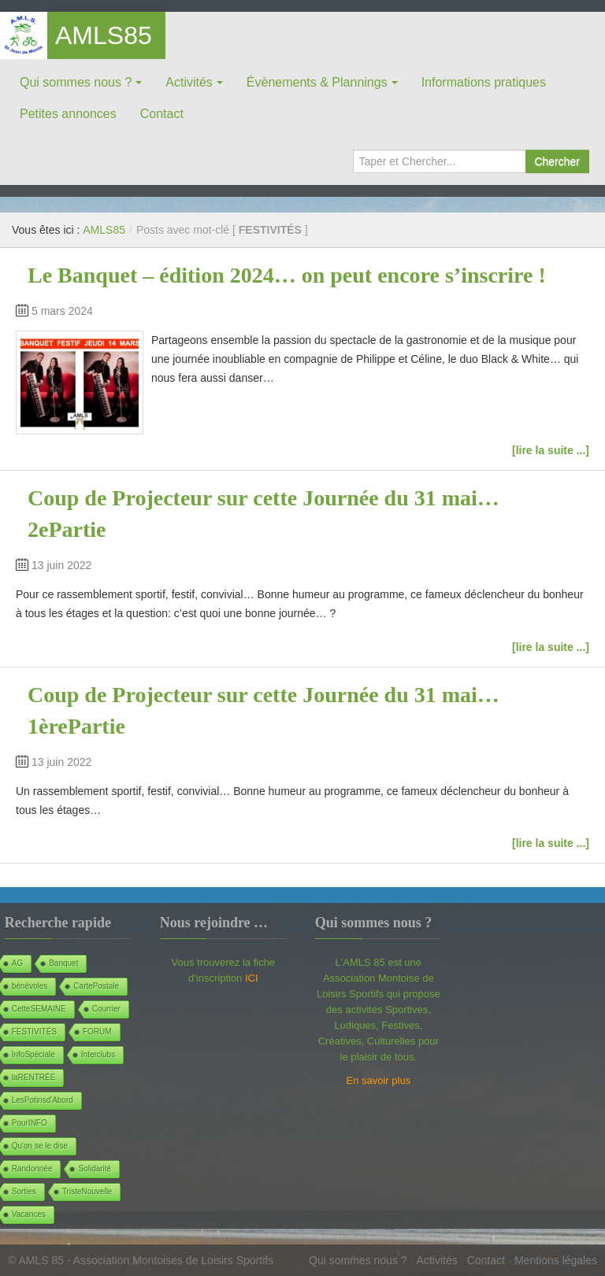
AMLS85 (103, 35)
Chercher (557, 161)
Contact (162, 113)
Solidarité (94, 1168)
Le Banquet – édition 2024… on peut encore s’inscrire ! (287, 275)
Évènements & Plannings (317, 82)
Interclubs (98, 1054)
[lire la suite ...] (550, 450)
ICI (251, 978)
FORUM (97, 1031)
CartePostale (96, 986)
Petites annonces (68, 113)
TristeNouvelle (87, 1191)
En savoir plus (379, 1080)
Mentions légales (555, 1260)
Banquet (63, 963)
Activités (189, 82)
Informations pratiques (483, 82)
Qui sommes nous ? (76, 82)
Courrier (106, 1008)
